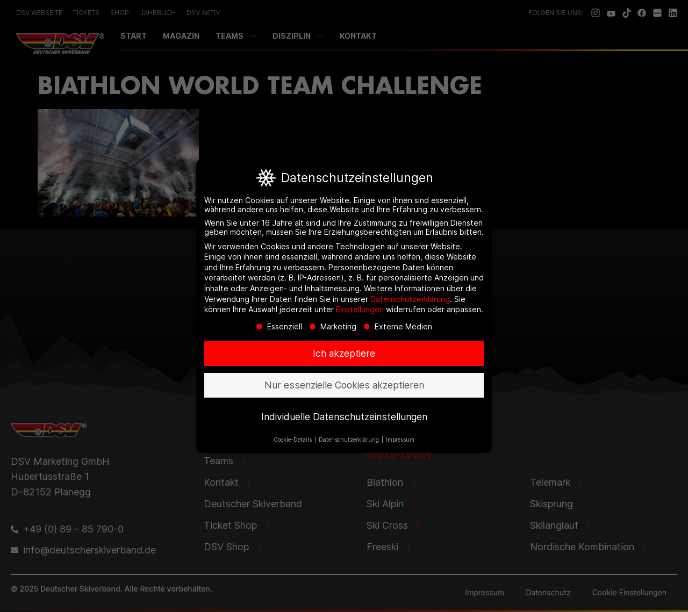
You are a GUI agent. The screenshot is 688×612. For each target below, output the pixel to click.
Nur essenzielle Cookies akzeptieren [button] (344, 386)
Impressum (400, 441)
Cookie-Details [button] (293, 441)
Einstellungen (360, 310)
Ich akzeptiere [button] (344, 355)
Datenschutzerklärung (410, 300)
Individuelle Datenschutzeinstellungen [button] (344, 418)
